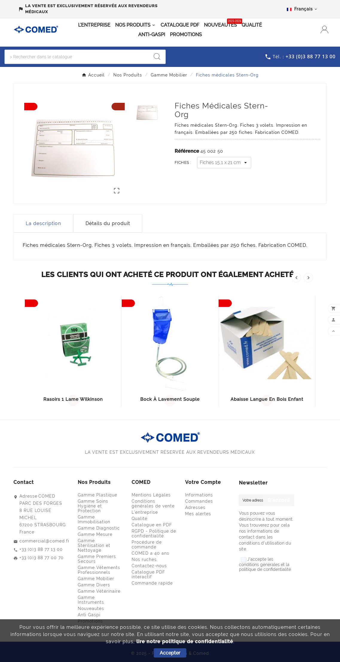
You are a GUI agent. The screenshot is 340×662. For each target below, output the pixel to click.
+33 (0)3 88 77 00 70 (41, 557)
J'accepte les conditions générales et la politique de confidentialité (265, 564)
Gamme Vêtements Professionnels (99, 570)
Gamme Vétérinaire (99, 591)
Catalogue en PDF (152, 524)
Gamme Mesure (95, 534)
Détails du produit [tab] (108, 223)
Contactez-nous (149, 565)
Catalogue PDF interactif (148, 574)
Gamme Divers (94, 585)
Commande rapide (152, 583)
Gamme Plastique (97, 495)
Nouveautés (91, 608)
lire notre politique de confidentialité (184, 641)
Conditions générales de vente (153, 503)
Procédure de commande (147, 544)
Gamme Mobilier (96, 578)
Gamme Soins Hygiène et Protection (93, 506)
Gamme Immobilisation (94, 519)
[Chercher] (77, 56)
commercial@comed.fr (44, 541)
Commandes (199, 501)
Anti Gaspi (89, 614)
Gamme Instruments (91, 600)
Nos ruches (144, 559)
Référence (187, 151)
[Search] (157, 56)
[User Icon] (325, 29)
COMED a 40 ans (150, 553)
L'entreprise (145, 512)
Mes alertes (198, 513)
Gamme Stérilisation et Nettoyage (94, 545)
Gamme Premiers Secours (97, 559)
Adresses (195, 507)
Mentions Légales (151, 495)
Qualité (139, 518)
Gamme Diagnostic (99, 528)
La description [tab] (43, 223)
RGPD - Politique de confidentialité (154, 533)
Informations (199, 495)
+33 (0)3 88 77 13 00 (41, 549)
